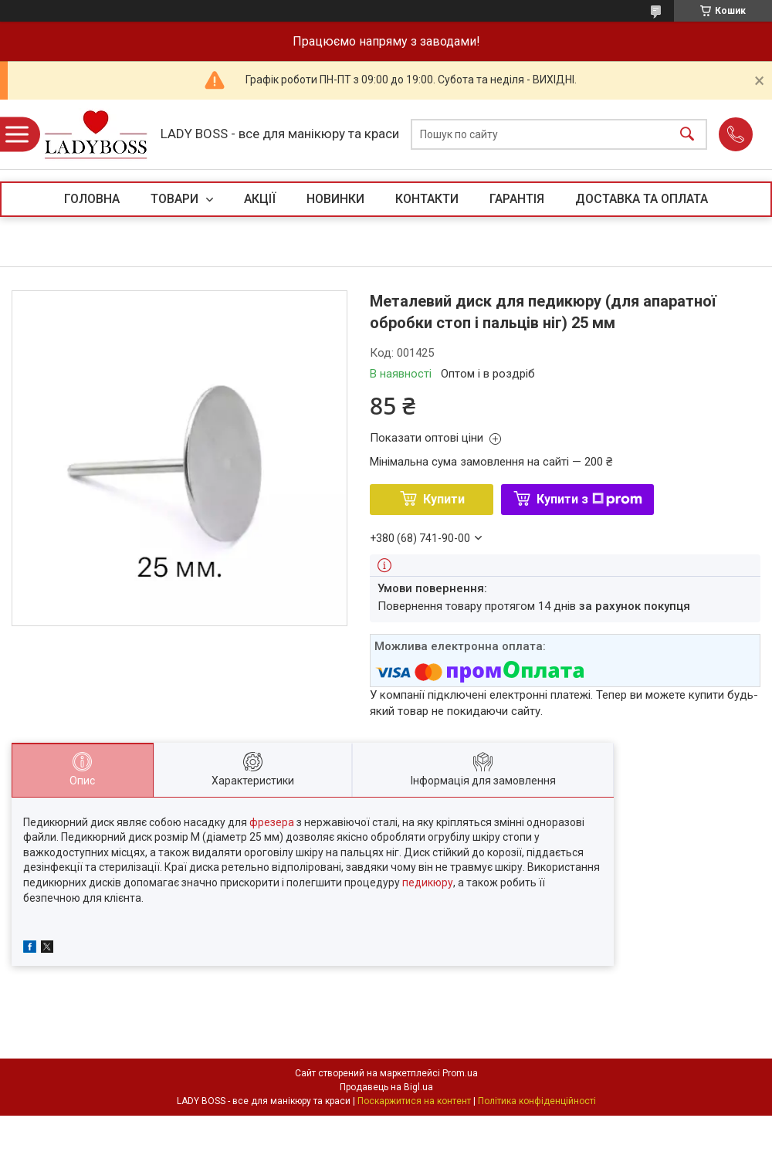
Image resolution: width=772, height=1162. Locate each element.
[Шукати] (687, 134)
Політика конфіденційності (537, 1101)
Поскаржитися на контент (414, 1101)
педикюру (427, 882)
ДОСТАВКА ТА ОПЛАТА (641, 198)
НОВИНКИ (335, 198)
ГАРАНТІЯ (516, 198)
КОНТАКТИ (427, 198)
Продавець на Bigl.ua (386, 1087)
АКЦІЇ (260, 198)
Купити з (589, 499)
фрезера (271, 822)
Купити (444, 499)
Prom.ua (460, 1073)
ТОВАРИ (176, 198)
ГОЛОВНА (92, 198)
